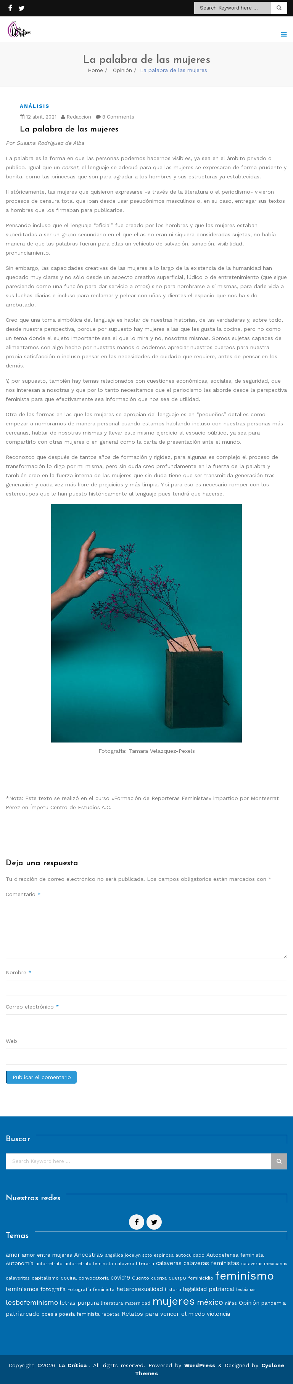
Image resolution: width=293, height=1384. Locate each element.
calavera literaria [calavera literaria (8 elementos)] (134, 1263)
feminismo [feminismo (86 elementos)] (244, 1275)
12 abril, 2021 (38, 117)
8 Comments (115, 117)
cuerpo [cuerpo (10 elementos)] (177, 1278)
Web (11, 1041)
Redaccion (76, 117)
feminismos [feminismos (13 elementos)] (22, 1289)
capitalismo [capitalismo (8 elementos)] (45, 1278)
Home (95, 70)
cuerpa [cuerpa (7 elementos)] (159, 1278)
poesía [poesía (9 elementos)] (49, 1314)
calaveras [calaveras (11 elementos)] (169, 1263)
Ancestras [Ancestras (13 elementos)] (88, 1254)
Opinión (122, 70)
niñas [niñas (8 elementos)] (231, 1303)
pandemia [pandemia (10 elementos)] (273, 1303)
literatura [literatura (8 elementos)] (112, 1303)
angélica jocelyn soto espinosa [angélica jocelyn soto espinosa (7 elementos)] (139, 1255)
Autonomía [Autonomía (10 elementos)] (20, 1263)
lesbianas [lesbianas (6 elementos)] (246, 1289)
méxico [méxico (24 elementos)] (210, 1302)
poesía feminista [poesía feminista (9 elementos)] (79, 1314)
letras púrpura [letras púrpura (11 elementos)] (79, 1302)
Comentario (23, 894)
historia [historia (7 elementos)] (173, 1289)
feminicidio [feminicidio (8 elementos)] (200, 1278)
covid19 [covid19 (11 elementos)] (120, 1277)
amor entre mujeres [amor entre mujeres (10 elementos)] (47, 1255)
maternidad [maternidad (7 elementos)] (137, 1303)
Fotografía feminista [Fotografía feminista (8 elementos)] (91, 1289)
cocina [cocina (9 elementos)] (69, 1278)
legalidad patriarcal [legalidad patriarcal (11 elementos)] (208, 1289)
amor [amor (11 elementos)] (13, 1254)
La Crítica (73, 1365)
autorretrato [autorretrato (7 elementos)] (49, 1263)
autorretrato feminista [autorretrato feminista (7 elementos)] (88, 1263)
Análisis (35, 106)
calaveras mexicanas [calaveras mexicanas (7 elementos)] (264, 1263)
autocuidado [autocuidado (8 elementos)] (189, 1255)
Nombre (19, 972)
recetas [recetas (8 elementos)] (110, 1314)
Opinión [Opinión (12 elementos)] (249, 1302)
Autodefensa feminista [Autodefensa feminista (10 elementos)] (235, 1255)
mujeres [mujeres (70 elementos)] (173, 1301)
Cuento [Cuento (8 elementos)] (140, 1278)
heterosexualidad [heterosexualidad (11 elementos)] (139, 1289)
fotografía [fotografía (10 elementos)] (53, 1289)
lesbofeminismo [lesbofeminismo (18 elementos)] (32, 1302)
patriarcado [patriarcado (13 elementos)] (23, 1313)
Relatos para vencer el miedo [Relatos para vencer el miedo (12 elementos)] (163, 1313)
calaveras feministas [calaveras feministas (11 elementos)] (211, 1263)
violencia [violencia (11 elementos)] (218, 1313)
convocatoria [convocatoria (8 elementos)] (94, 1278)
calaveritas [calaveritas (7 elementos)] (18, 1278)
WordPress (200, 1365)
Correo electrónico (32, 1007)
